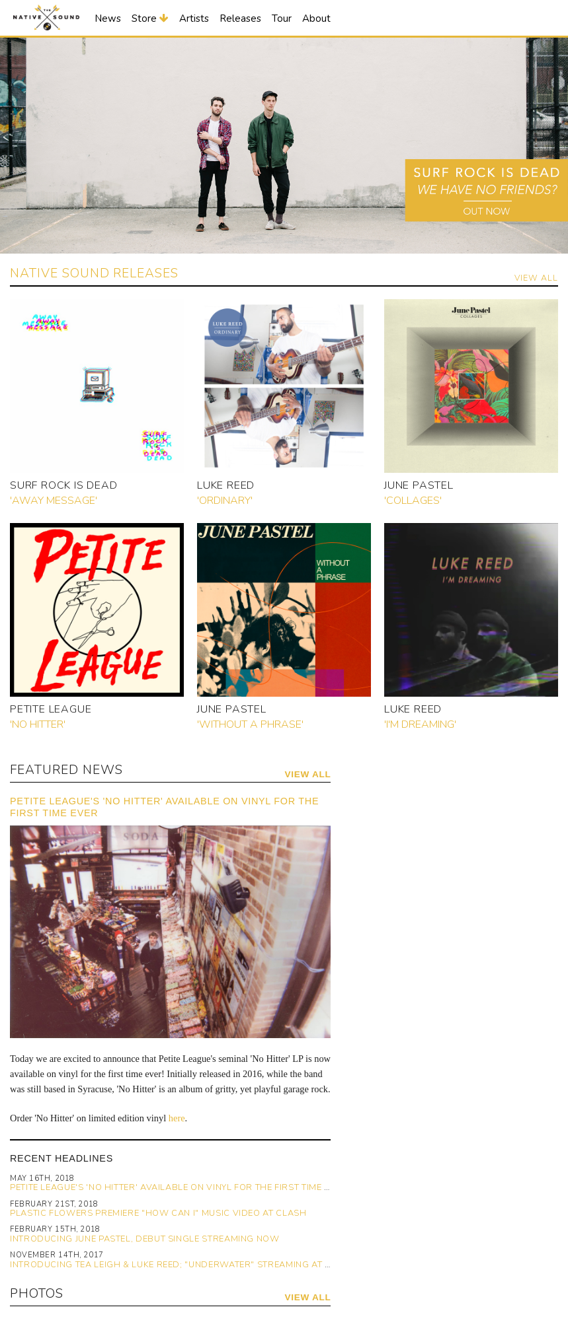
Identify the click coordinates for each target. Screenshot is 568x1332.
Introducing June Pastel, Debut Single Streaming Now (145, 1239)
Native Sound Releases (94, 273)
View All (536, 277)
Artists (194, 18)
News (108, 18)
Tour (282, 18)
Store (150, 18)
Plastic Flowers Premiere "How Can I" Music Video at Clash (158, 1213)
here (177, 1118)
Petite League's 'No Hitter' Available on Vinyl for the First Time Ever (178, 1187)
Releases (240, 18)
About (316, 18)
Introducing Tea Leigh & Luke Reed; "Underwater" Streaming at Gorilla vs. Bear (208, 1265)
